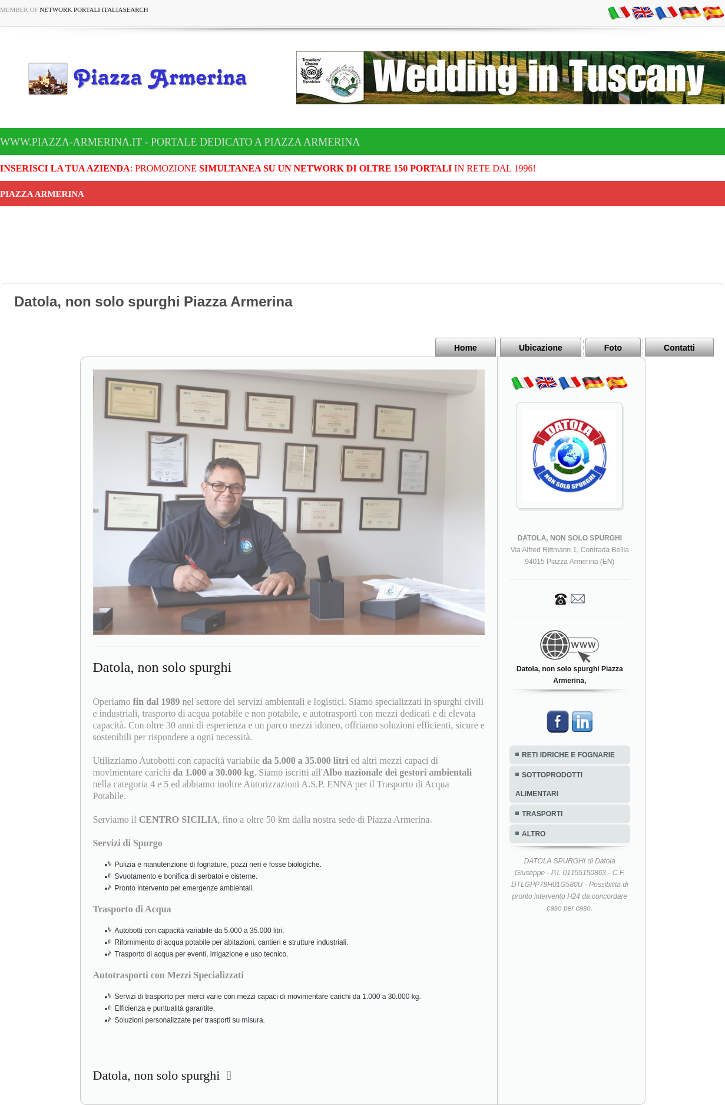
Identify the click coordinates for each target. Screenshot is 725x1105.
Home (465, 347)
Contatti (679, 347)
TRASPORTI (542, 814)
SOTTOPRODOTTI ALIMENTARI (548, 784)
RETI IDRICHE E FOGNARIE (568, 755)
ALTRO (533, 834)
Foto (613, 347)
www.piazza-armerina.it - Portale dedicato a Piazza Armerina (180, 142)
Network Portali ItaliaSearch (93, 9)
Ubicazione (540, 347)
